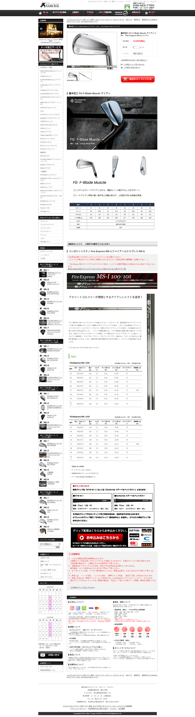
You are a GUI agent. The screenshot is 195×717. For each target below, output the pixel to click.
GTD (42, 111)
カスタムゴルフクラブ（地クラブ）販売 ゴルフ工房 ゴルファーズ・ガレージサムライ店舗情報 (97, 706)
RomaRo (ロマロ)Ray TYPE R (53, 312)
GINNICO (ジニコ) (46, 121)
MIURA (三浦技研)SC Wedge (53, 530)
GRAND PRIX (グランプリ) (49, 94)
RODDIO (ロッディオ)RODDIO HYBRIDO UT (54, 407)
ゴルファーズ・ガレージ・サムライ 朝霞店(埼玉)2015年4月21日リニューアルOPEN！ (51, 41)
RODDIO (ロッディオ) (47, 201)
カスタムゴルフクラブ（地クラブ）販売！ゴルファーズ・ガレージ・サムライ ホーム (95, 19)
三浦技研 (43, 171)
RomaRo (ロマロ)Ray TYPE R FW (53, 359)
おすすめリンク (45, 573)
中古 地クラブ (45, 211)
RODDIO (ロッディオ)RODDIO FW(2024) (54, 349)
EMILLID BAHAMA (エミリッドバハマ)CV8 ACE (54, 332)
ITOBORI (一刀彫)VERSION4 (53, 483)
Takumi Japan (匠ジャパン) (49, 135)
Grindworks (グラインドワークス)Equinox (54, 274)
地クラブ (129, 19)
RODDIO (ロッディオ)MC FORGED (54, 444)
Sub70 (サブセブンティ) (48, 108)
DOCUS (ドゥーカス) (47, 139)
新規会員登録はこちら (47, 670)
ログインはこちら (46, 666)
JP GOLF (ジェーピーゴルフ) (49, 114)
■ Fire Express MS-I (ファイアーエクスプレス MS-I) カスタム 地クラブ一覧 (97, 269)
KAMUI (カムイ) (45, 76)
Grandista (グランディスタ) (49, 90)
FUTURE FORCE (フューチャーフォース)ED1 (54, 455)
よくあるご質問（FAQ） (48, 570)
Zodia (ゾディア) (45, 132)
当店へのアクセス (46, 577)
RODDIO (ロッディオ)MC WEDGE (54, 501)
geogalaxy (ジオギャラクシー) (50, 118)
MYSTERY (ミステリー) (48, 175)
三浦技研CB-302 (50, 473)
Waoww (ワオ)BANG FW (52, 369)
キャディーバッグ (46, 251)
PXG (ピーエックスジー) (48, 145)
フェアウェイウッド (47, 224)
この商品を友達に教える (132, 67)
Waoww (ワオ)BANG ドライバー (53, 283)
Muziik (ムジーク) (46, 187)
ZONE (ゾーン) (45, 128)
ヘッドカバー (44, 255)
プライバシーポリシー (78, 709)
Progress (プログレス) (47, 165)
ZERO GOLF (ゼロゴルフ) (49, 125)
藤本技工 (43, 152)
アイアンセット (45, 231)
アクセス (113, 709)
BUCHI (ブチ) (44, 156)
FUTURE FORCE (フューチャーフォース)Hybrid (54, 426)
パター (42, 238)
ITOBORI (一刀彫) (46, 67)
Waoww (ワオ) (45, 208)
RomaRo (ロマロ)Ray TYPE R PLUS (53, 293)
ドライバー (44, 221)
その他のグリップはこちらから (82, 587)
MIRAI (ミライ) (45, 183)
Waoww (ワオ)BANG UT (52, 416)
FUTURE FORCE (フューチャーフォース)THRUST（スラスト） (54, 322)
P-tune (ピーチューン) (47, 149)
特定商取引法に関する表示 (98, 709)
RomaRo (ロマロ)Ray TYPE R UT (53, 397)
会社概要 (121, 709)
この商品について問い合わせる (134, 64)
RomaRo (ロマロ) (46, 204)
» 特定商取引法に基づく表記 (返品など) (134, 60)
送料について (44, 561)
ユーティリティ (45, 228)
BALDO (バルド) (45, 142)
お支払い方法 (44, 558)
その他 (42, 258)
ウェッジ (43, 235)
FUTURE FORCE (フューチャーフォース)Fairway (54, 379)
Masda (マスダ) (45, 168)
